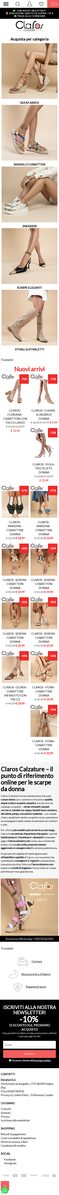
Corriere (37, 961)
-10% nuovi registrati (29, 10)
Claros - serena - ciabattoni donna (15, 584)
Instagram (10, 1163)
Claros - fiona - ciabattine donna (43, 691)
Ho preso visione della (31, 1060)
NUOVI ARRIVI (29, 102)
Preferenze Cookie (42, 1095)
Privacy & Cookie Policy (15, 1095)
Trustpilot (7, 359)
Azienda (5, 1112)
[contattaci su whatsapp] (5, 1190)
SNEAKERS (29, 226)
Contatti (6, 1109)
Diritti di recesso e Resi (14, 1142)
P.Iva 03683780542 (12, 1091)
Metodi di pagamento (13, 1134)
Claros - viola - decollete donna (44, 468)
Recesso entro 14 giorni (36, 974)
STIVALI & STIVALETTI (29, 349)
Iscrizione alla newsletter (15, 1120)
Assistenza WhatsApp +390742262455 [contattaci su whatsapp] (29, 938)
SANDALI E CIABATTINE (29, 164)
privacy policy (43, 1060)
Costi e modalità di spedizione (18, 1138)
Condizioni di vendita (13, 1145)
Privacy (5, 1116)
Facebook (10, 1159)
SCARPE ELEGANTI (29, 287)
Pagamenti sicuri (36, 986)
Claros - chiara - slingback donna (43, 414)
